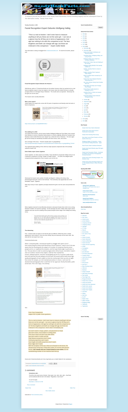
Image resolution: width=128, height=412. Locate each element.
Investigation (85, 248)
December (86, 48)
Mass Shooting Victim (87, 266)
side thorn (84, 295)
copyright (84, 226)
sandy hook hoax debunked (88, 284)
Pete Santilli (85, 275)
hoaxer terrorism (40, 365)
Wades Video (85, 298)
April (85, 110)
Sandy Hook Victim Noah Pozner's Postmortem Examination (90, 131)
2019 (84, 40)
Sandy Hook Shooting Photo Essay (90, 134)
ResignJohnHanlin (86, 279)
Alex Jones (84, 217)
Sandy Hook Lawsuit (87, 286)
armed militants (85, 221)
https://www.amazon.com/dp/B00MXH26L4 (36, 123)
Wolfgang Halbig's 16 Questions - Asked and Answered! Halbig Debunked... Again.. (92, 142)
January (86, 116)
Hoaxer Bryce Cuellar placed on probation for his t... (91, 89)
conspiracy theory (86, 224)
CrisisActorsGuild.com (52, 50)
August (85, 103)
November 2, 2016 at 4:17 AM (36, 381)
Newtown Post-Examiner (89, 194)
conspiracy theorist (86, 223)
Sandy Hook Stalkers (88, 198)
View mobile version (50, 390)
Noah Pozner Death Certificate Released (92, 145)
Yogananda (85, 306)
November (86, 50)
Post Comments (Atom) (36, 394)
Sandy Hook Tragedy (87, 289)
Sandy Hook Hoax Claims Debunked (91, 128)
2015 (84, 118)
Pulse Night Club (86, 277)
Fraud (83, 235)
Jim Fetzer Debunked (87, 253)
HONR (83, 246)
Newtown (84, 270)
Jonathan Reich (86, 255)
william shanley (85, 300)
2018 (84, 42)
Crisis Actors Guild (87, 190)
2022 (84, 34)
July (85, 105)
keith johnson (85, 259)
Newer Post (28, 388)
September (86, 101)
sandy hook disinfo (86, 282)
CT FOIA (84, 228)
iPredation (84, 250)
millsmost (84, 268)
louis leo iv (84, 264)
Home (50, 388)
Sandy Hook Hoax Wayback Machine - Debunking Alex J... (93, 79)
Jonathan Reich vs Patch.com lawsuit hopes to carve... (92, 93)
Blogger (70, 404)
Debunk (84, 230)
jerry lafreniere (85, 251)
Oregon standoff (86, 271)
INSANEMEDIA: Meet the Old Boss (91, 199)
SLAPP (84, 297)
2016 (84, 46)
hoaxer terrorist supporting (88, 244)
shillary (84, 293)
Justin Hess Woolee (87, 257)
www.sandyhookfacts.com (89, 202)
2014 (84, 121)
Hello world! (85, 196)
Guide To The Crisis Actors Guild (90, 192)
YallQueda (84, 304)
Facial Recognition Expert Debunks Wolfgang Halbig (92, 96)
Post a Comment (31, 384)
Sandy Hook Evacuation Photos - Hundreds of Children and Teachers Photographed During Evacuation (92, 153)
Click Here (83, 209)
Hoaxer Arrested (86, 237)
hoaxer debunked (32, 365)
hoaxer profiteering (86, 241)
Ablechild (84, 215)
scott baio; (84, 291)
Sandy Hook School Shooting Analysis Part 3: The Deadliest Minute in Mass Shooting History (92, 163)
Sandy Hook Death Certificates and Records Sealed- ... (92, 53)
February (86, 114)
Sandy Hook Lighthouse (89, 185)
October (86, 99)
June (85, 107)
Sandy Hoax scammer (87, 280)
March (85, 112)
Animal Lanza (85, 219)
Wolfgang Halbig (86, 302)
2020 (84, 38)
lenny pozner (85, 262)
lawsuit (84, 260)
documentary (85, 232)
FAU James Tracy (86, 233)
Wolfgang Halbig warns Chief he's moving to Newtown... (92, 59)
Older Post (72, 388)
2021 (84, 36)
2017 (84, 44)
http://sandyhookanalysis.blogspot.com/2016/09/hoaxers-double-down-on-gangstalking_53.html (49, 143)
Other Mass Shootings (87, 273)
